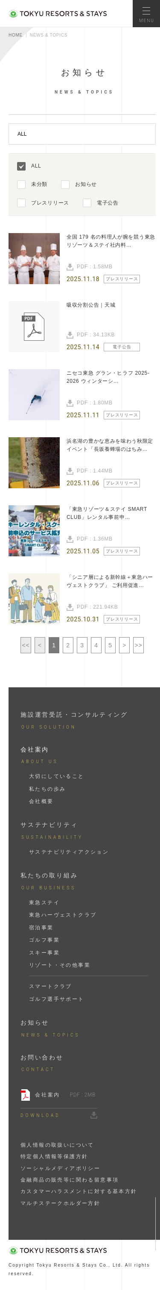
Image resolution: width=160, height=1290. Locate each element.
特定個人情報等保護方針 (54, 1156)
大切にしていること (56, 776)
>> (139, 645)
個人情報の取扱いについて (57, 1145)
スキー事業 (44, 953)
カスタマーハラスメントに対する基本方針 (78, 1191)
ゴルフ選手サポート (56, 999)
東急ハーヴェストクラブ (62, 915)
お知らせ (86, 184)
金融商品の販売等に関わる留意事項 (69, 1180)
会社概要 (41, 801)
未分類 (39, 184)
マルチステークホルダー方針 (60, 1203)
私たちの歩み (47, 789)
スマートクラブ (50, 986)
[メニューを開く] (146, 13)
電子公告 (108, 203)
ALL (36, 166)
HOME (16, 35)
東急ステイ (44, 903)
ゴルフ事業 (44, 940)
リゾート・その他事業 (59, 965)
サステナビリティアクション (69, 852)
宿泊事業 (41, 928)
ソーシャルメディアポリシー (60, 1168)
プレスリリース (50, 203)
